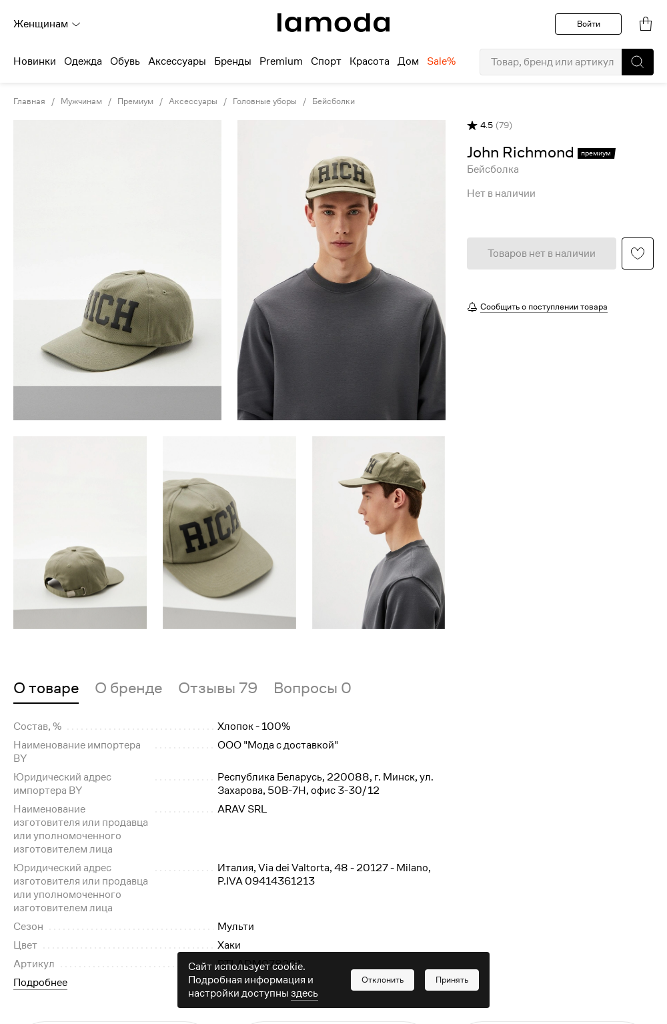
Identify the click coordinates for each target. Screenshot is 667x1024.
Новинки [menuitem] (34, 61)
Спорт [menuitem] (326, 61)
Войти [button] (588, 23)
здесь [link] (304, 993)
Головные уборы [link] (265, 101)
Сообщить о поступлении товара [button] (544, 306)
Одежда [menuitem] (83, 61)
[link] (333, 22)
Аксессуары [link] (193, 101)
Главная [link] (29, 101)
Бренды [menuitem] (232, 61)
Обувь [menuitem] (125, 61)
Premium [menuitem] (281, 61)
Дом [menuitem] (408, 61)
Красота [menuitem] (370, 61)
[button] (638, 62)
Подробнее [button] (40, 982)
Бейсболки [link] (333, 101)
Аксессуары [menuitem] (177, 61)
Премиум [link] (135, 101)
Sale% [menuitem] (441, 61)
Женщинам (47, 24)
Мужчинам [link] (81, 101)
